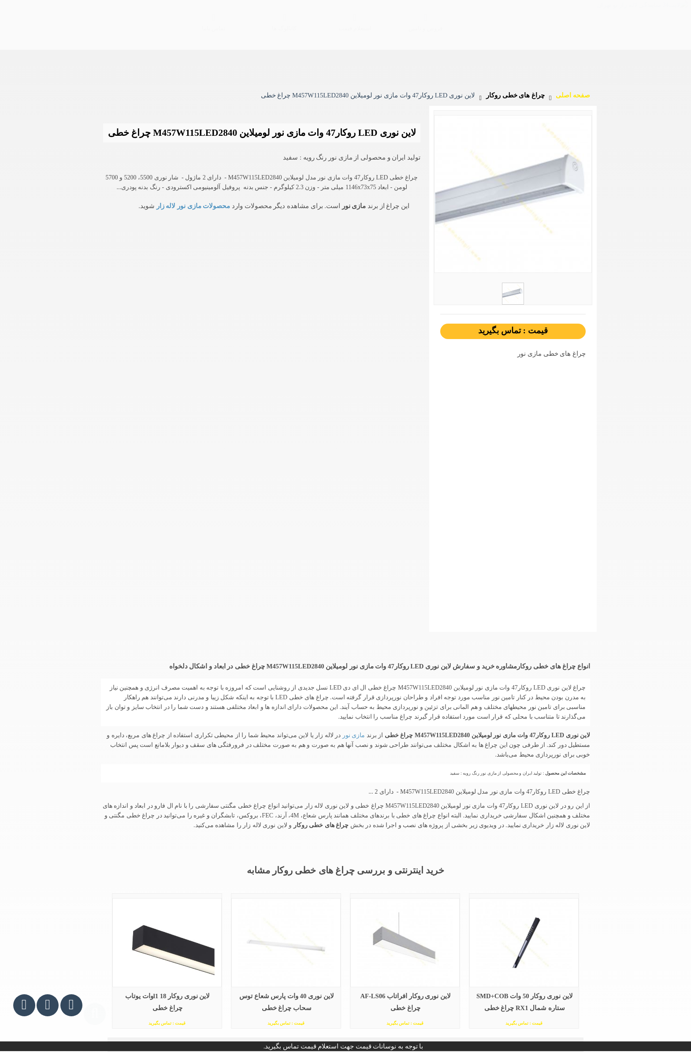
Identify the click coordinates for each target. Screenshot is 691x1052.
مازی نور (353, 710)
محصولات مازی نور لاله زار (192, 181)
